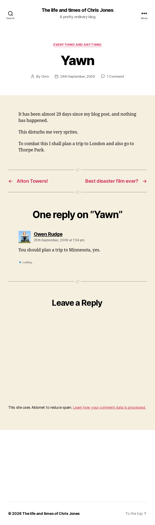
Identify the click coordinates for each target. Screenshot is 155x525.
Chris (45, 76)
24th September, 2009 (77, 76)
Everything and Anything (77, 45)
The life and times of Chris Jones (77, 10)
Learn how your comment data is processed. (109, 407)
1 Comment (115, 76)
